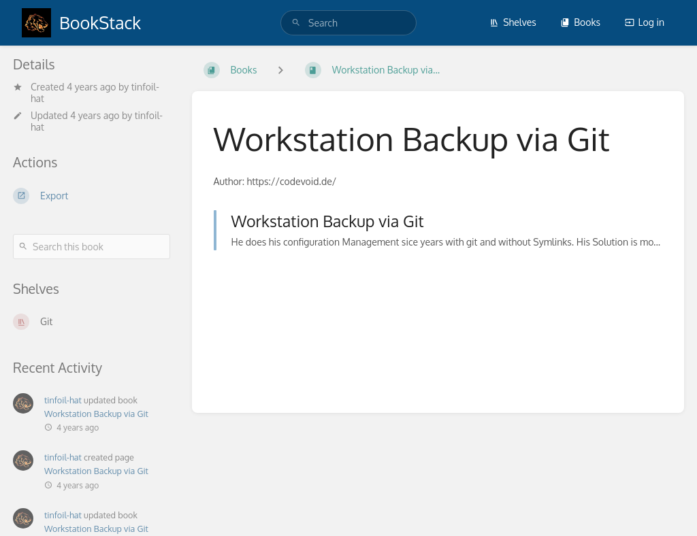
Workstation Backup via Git (96, 413)
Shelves (512, 22)
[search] (348, 22)
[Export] (91, 196)
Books (580, 22)
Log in (644, 22)
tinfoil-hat (63, 400)
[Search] (296, 23)
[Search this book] (91, 246)
